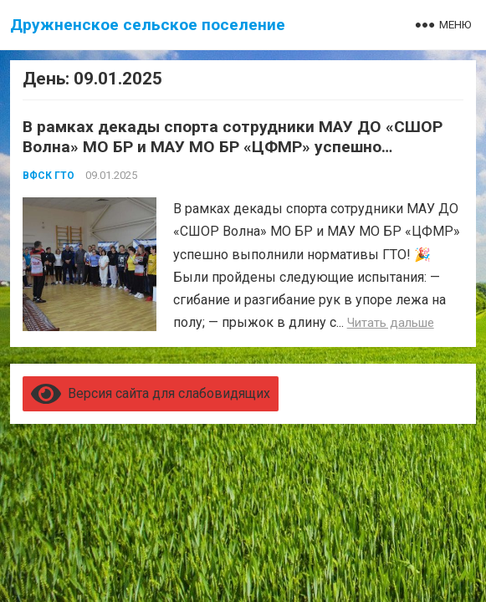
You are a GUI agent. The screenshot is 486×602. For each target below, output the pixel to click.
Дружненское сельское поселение (147, 24)
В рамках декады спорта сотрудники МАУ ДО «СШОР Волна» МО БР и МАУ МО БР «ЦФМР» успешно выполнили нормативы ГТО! (233, 146)
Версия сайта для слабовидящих (150, 393)
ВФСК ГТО (48, 175)
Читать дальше (390, 322)
